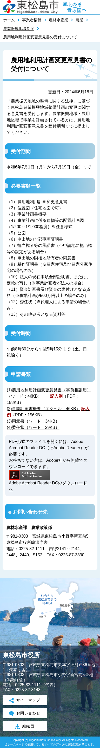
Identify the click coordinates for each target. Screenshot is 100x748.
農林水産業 (58, 20)
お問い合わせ (25, 713)
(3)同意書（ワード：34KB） (33, 421)
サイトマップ (25, 700)
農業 (79, 20)
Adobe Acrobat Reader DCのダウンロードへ (48, 480)
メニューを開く (93, 7)
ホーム (9, 20)
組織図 (24, 726)
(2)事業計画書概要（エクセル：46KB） (43, 408)
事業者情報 (32, 20)
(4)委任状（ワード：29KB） (33, 427)
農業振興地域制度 (18, 28)
